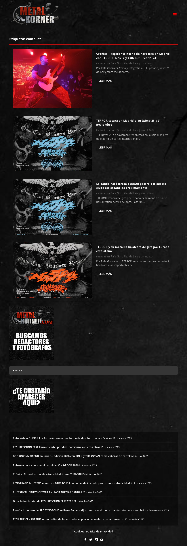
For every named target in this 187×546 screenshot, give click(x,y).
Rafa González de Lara (124, 61)
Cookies (79, 530)
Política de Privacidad (99, 530)
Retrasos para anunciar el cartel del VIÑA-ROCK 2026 (46, 463)
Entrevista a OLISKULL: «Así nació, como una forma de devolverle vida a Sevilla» (62, 436)
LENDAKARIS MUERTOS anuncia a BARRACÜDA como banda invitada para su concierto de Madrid (73, 481)
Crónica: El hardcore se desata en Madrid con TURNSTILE (48, 472)
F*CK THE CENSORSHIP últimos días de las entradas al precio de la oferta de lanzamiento (68, 517)
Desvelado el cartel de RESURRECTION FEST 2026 (43, 499)
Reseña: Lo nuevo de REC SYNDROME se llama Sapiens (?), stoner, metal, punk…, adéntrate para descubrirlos (80, 508)
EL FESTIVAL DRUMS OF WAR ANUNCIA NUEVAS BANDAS (47, 490)
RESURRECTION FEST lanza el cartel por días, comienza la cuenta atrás (56, 445)
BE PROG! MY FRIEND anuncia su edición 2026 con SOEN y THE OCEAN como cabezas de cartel (71, 454)
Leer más (105, 79)
